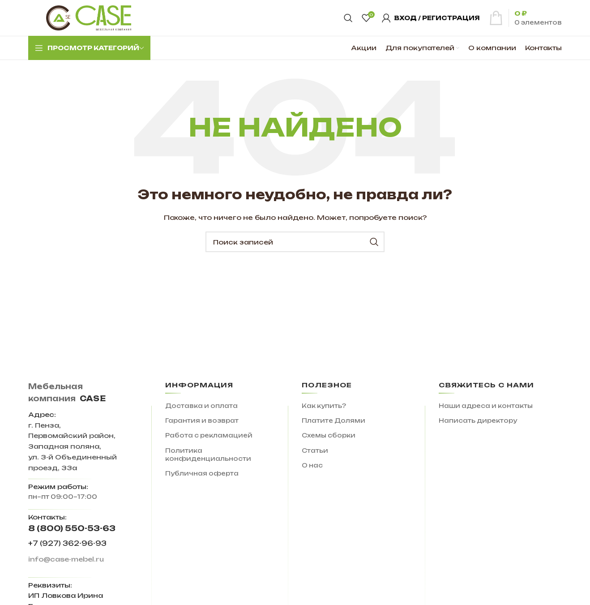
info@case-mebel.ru (66, 559)
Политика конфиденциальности (208, 454)
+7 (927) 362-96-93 (67, 543)
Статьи (315, 450)
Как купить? (324, 405)
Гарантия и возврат (202, 420)
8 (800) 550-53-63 (71, 528)
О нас (312, 465)
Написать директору (478, 420)
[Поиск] (348, 18)
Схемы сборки (328, 435)
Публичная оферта (202, 473)
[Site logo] (88, 17)
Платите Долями (333, 420)
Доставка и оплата (201, 405)
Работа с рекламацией (208, 435)
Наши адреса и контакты (486, 405)
